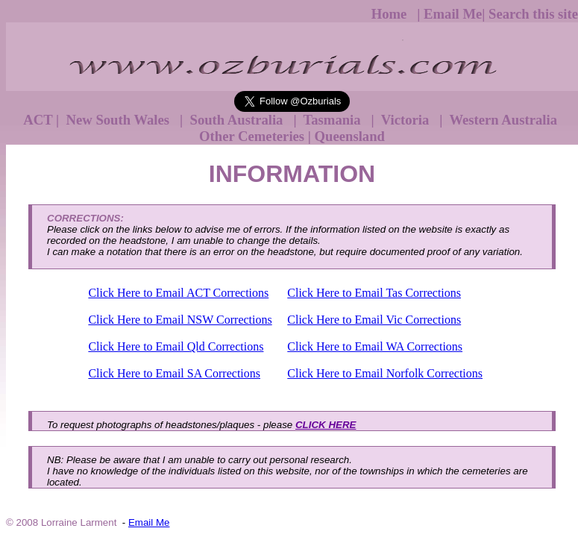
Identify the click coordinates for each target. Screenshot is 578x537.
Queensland (350, 136)
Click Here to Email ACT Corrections (178, 292)
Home (391, 14)
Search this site (533, 14)
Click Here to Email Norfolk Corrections (385, 373)
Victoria (406, 120)
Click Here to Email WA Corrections (374, 346)
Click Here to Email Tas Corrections (374, 292)
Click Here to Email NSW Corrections (179, 319)
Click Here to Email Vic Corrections (374, 319)
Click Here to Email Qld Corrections (175, 346)
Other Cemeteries (251, 136)
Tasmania (334, 120)
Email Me (453, 14)
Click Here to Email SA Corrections (174, 373)
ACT (37, 120)
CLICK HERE (325, 424)
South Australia (238, 120)
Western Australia (503, 120)
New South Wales (120, 120)
